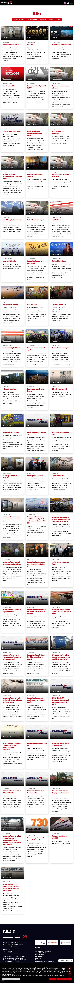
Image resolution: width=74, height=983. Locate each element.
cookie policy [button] (45, 972)
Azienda (58, 19)
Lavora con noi (39, 960)
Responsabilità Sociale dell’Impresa (44, 961)
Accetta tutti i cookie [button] (64, 979)
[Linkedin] (13, 931)
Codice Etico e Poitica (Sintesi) (43, 951)
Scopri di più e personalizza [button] (11, 979)
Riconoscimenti (32, 19)
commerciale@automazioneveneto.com (14, 953)
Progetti (43, 19)
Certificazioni (38, 956)
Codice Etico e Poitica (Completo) (44, 953)
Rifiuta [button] (52, 979)
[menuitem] (65, 3)
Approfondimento (18, 19)
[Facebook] (5, 931)
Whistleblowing (39, 954)
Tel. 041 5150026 (7, 949)
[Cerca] (68, 3)
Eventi (51, 19)
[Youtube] (9, 931)
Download (38, 958)
